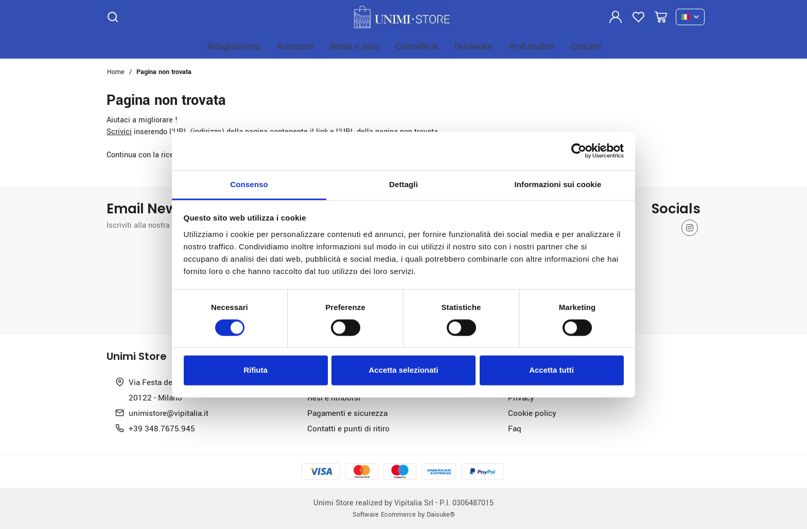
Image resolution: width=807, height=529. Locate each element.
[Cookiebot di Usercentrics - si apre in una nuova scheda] (579, 150)
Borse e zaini (354, 46)
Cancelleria (417, 46)
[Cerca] (113, 17)
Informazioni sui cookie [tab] (558, 184)
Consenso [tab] (249, 184)
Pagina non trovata (163, 71)
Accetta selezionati (403, 370)
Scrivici (119, 131)
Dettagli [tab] (403, 184)
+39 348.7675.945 (162, 428)
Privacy (521, 397)
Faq (514, 428)
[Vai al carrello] (661, 17)
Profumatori (531, 46)
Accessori (295, 46)
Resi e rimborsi (333, 397)
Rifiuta (255, 370)
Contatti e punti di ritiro (348, 428)
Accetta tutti (551, 370)
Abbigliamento (233, 46)
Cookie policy (532, 413)
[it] (690, 17)
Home (116, 71)
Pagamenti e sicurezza (347, 413)
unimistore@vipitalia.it (168, 413)
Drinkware (473, 46)
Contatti (586, 46)
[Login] (615, 17)
